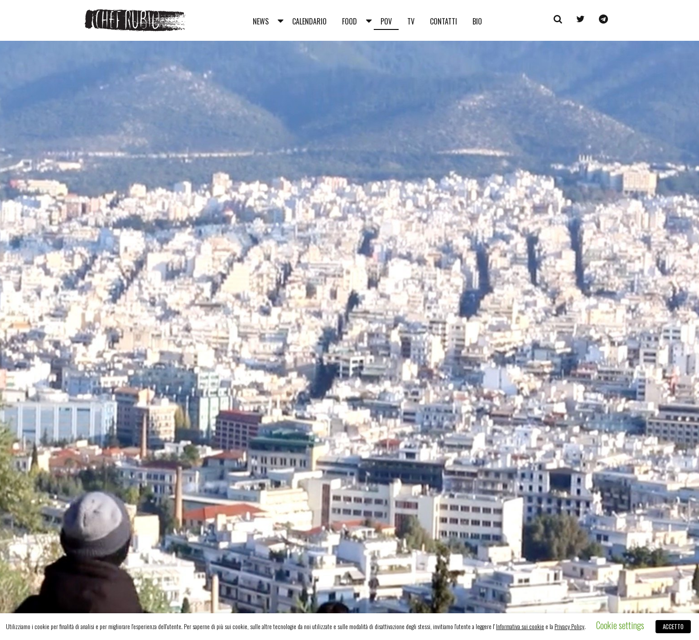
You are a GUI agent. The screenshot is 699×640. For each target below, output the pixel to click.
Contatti (443, 21)
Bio (477, 21)
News (261, 21)
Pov (386, 21)
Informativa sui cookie (520, 626)
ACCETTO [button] (673, 626)
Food (349, 21)
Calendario (309, 21)
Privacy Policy (569, 626)
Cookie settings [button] (620, 625)
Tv (411, 21)
